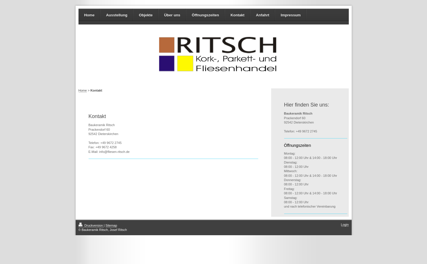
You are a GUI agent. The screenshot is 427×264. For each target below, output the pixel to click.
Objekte (146, 15)
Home (89, 15)
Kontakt (237, 15)
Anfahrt (262, 15)
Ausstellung (116, 15)
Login (345, 224)
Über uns (172, 15)
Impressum (290, 15)
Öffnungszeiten (205, 15)
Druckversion (91, 225)
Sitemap (111, 225)
